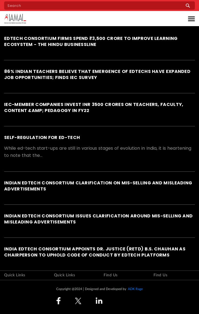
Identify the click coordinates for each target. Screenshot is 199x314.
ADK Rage (135, 289)
